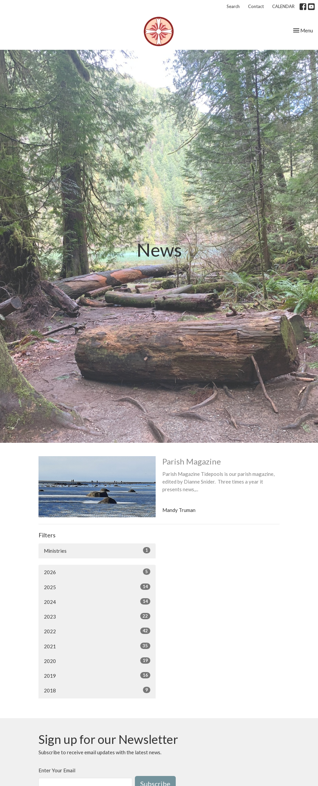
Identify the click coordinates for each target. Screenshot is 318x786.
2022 (97, 631)
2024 (97, 601)
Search (233, 6)
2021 (97, 646)
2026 (97, 571)
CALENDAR (283, 6)
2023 (97, 616)
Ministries (97, 550)
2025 (97, 586)
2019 (97, 675)
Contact (256, 6)
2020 (97, 660)
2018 (97, 690)
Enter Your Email (56, 770)
